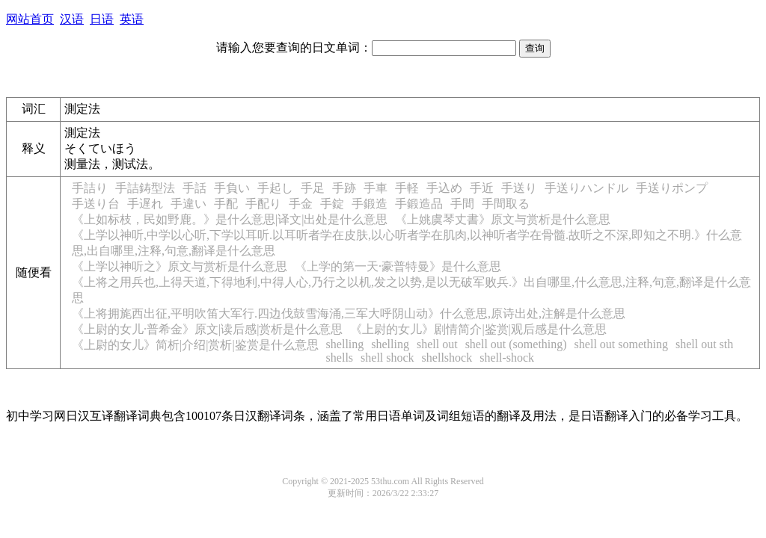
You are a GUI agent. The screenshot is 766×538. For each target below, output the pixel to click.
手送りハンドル (586, 188)
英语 (132, 19)
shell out (437, 344)
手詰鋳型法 (145, 188)
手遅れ (145, 203)
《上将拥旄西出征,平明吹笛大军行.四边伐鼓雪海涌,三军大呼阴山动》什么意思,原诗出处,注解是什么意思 (348, 313)
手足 (313, 188)
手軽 (407, 188)
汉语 (72, 19)
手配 (226, 203)
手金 (301, 203)
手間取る (506, 203)
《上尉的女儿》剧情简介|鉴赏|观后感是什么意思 (478, 329)
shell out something (621, 344)
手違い (188, 203)
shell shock (387, 357)
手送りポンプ (672, 188)
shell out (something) (516, 344)
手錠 (332, 203)
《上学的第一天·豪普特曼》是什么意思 (398, 266)
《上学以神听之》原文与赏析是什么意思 (179, 266)
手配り (263, 203)
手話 (194, 188)
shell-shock (506, 357)
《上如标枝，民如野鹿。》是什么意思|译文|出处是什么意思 (229, 219)
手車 (375, 188)
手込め (444, 188)
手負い (232, 188)
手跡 (344, 188)
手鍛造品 (419, 203)
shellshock (447, 357)
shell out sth (704, 344)
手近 (482, 188)
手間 (462, 203)
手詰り (90, 188)
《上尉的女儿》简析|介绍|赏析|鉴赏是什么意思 (195, 344)
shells (339, 357)
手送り (519, 188)
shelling (345, 344)
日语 (102, 19)
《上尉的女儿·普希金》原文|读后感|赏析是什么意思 (207, 329)
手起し (275, 188)
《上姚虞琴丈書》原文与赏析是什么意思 (502, 219)
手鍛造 (369, 203)
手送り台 (96, 203)
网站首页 (30, 19)
